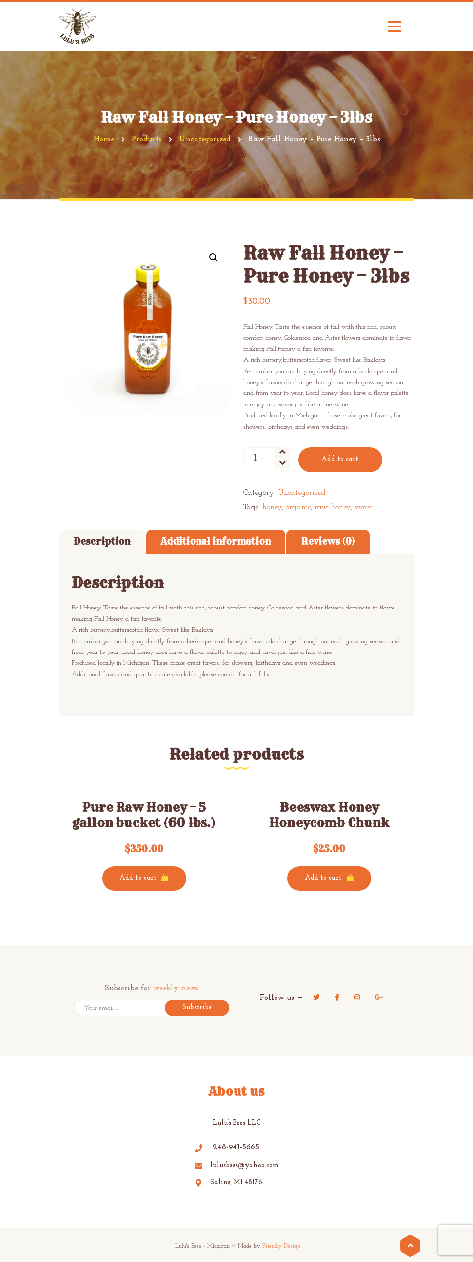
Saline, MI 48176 (228, 1182)
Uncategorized (302, 493)
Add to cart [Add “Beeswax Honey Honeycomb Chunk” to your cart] (323, 878)
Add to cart (339, 459)
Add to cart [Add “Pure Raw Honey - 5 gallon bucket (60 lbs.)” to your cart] (138, 878)
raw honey (333, 507)
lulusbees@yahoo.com (237, 1165)
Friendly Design (281, 1246)
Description (102, 541)
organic (298, 507)
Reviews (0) (328, 541)
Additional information (216, 541)
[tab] (102, 542)
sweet (363, 507)
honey (272, 507)
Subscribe (197, 1007)
